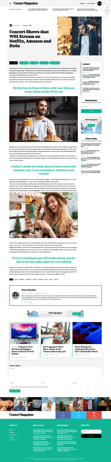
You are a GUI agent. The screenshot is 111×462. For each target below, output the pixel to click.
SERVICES (107, 13)
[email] (91, 106)
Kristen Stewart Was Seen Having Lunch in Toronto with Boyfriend (90, 171)
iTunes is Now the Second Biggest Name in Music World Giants (22, 350)
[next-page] (101, 10)
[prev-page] (27, 10)
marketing (28, 279)
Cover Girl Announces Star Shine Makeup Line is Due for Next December (87, 9)
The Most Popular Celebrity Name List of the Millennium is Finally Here (91, 145)
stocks (51, 279)
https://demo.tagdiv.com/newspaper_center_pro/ (34, 293)
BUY (107, 16)
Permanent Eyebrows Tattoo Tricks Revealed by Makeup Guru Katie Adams (91, 69)
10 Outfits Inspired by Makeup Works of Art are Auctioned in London (63, 9)
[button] (82, 3)
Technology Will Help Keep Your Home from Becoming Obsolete (90, 158)
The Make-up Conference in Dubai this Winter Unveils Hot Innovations (91, 89)
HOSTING (107, 10)
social (46, 279)
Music (60, 52)
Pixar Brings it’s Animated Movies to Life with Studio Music (86, 349)
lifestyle (21, 279)
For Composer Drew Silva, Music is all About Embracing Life (54, 349)
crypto (16, 279)
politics (35, 279)
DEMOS (107, 7)
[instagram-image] (7, 404)
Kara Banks (16, 25)
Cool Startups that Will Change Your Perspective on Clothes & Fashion (38, 9)
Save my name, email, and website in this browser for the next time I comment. (29, 387)
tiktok (56, 279)
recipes (41, 279)
